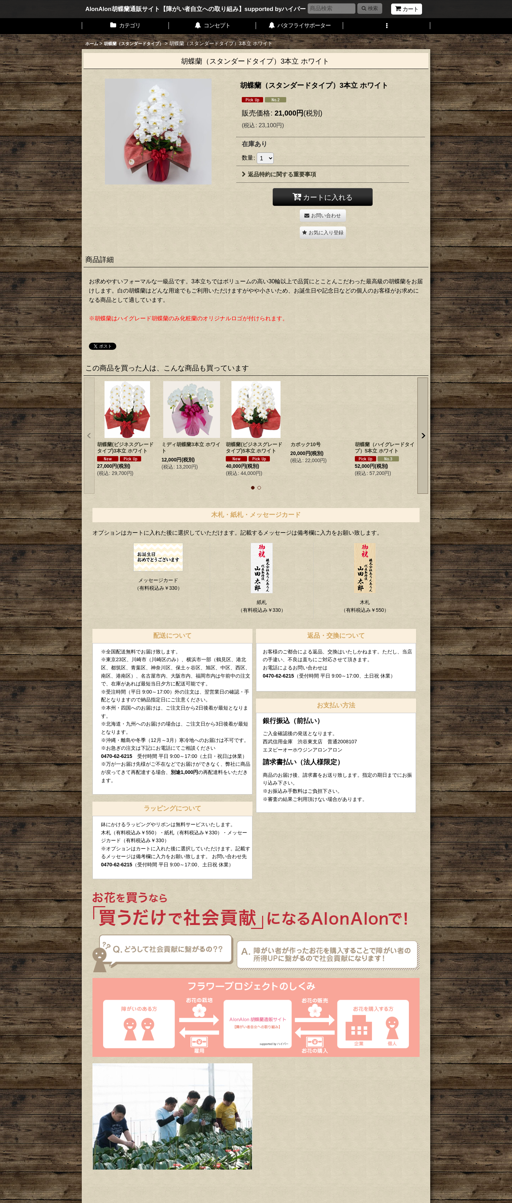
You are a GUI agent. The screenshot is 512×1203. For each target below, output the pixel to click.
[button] (386, 26)
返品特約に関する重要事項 (279, 174)
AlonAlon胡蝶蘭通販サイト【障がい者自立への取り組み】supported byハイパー (195, 9)
